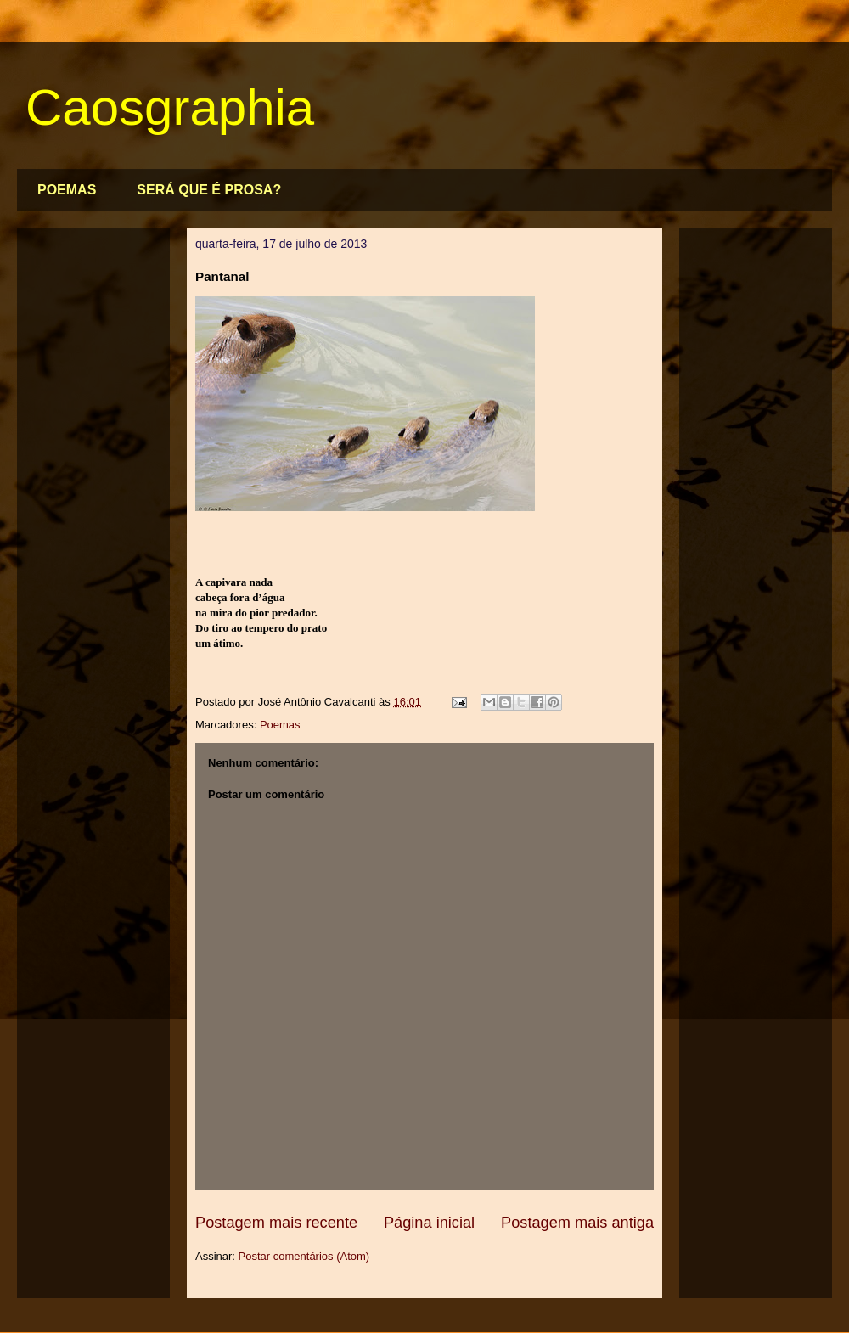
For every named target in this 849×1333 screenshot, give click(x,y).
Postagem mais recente (276, 1222)
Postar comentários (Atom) (304, 1256)
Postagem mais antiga (577, 1222)
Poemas (280, 724)
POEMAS (66, 190)
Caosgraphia (169, 107)
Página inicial (429, 1222)
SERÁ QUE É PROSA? (209, 190)
